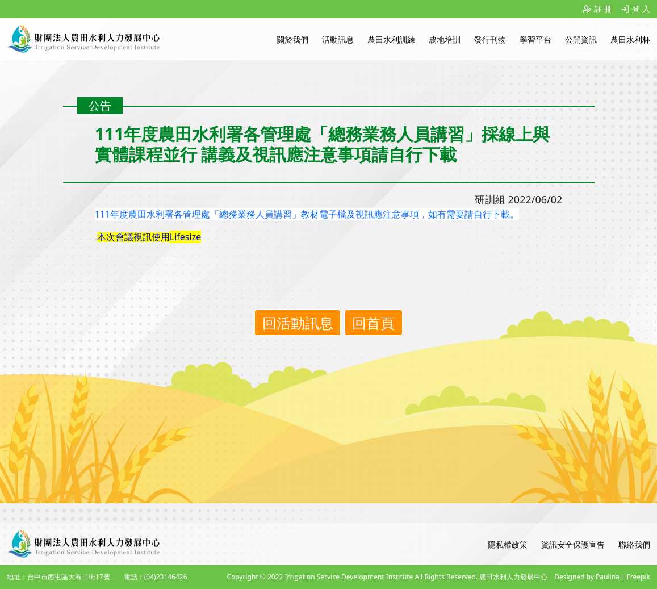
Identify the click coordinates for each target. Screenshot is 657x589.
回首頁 (373, 322)
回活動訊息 (297, 322)
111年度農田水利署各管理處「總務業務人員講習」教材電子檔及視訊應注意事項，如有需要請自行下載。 (307, 214)
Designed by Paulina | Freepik (602, 577)
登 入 (641, 9)
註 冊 (603, 9)
